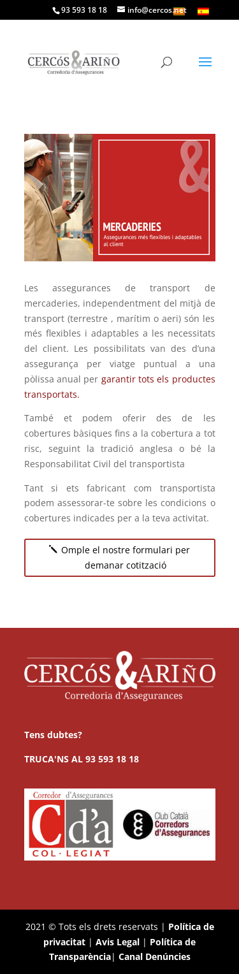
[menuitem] (203, 11)
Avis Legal (118, 942)
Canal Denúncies (155, 956)
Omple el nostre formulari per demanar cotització (125, 557)
